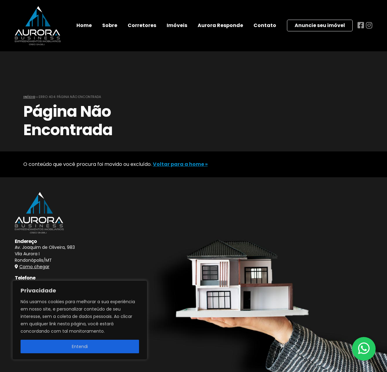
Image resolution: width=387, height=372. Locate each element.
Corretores (142, 25)
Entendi (80, 346)
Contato (264, 25)
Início (29, 96)
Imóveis (177, 25)
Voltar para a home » (180, 164)
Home (84, 25)
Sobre (109, 25)
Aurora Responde (220, 25)
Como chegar (34, 267)
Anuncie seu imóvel (320, 25)
